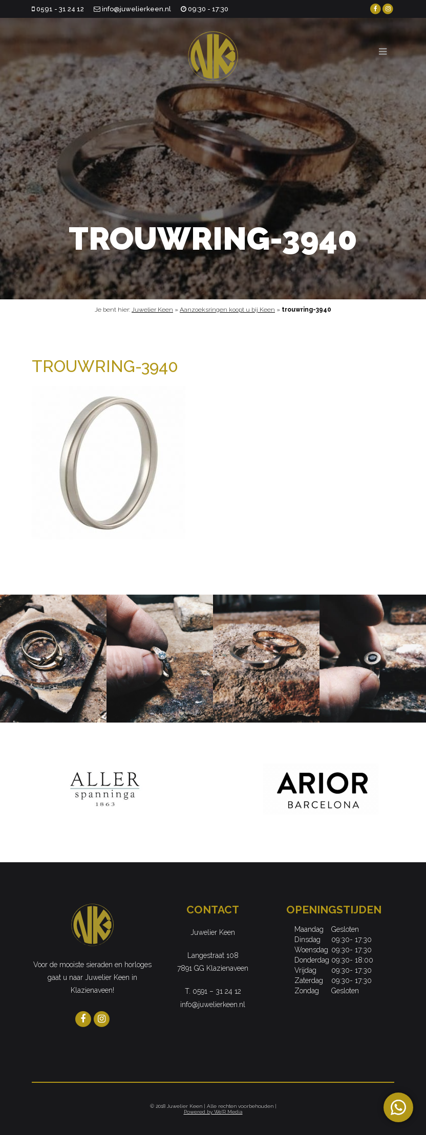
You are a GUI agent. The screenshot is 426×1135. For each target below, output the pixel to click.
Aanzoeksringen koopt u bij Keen (227, 309)
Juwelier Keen (152, 309)
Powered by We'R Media (213, 1112)
